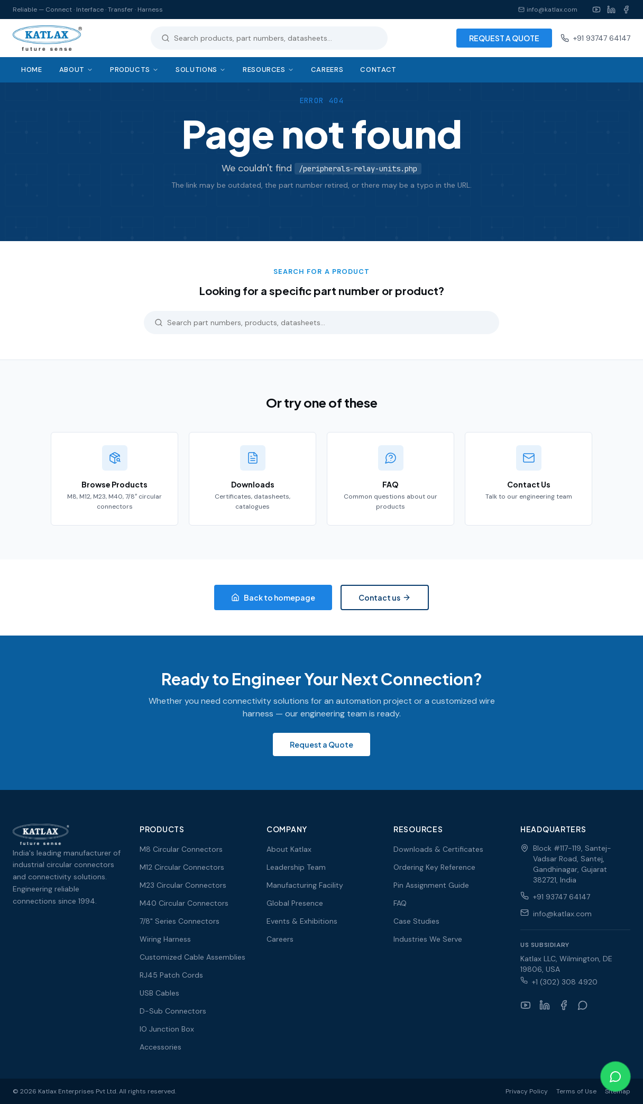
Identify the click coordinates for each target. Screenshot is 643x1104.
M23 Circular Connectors (183, 885)
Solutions (201, 69)
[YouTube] (596, 9)
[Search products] (275, 38)
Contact (378, 69)
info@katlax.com (547, 9)
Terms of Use (576, 1091)
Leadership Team (296, 867)
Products (134, 69)
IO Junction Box (167, 1029)
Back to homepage (273, 597)
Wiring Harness (165, 939)
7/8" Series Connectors (179, 921)
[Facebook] (626, 9)
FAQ (400, 903)
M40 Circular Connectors (184, 903)
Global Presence (295, 903)
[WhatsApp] (582, 1005)
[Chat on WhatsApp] (615, 1076)
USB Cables (159, 993)
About (76, 69)
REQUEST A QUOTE (504, 38)
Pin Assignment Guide (431, 885)
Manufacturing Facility (305, 885)
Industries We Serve (427, 939)
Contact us (385, 597)
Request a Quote (321, 744)
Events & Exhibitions (302, 921)
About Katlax (289, 849)
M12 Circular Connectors (182, 867)
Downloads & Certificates (438, 849)
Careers (327, 69)
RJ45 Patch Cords (171, 975)
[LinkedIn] (611, 9)
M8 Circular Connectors (181, 849)
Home (31, 69)
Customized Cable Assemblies (192, 957)
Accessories (160, 1047)
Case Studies (416, 921)
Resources (268, 69)
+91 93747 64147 (595, 38)
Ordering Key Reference (434, 867)
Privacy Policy (527, 1091)
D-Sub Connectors (173, 1011)
